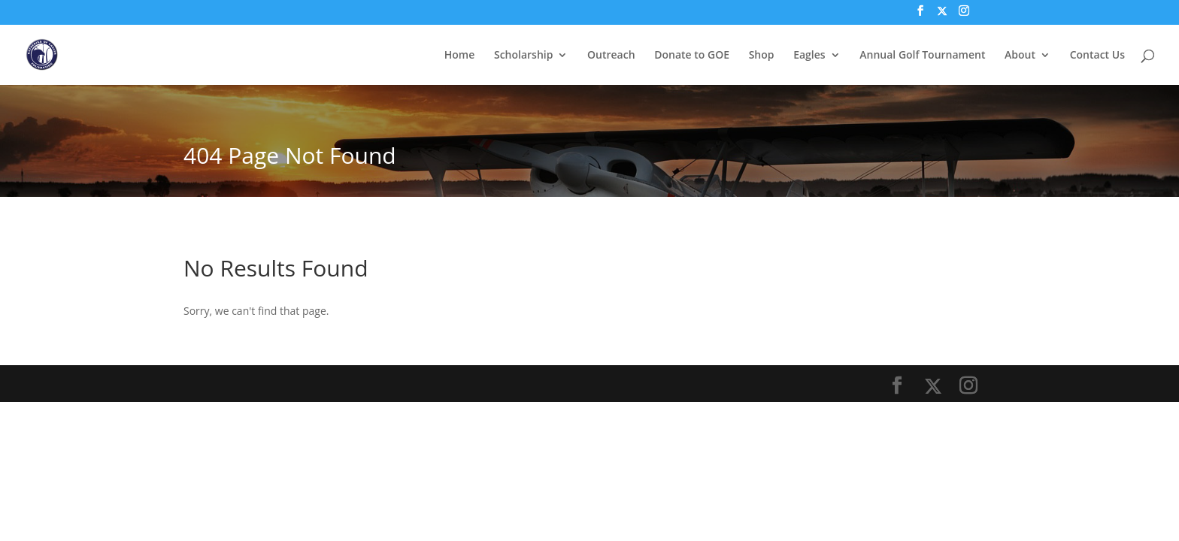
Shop (761, 56)
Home (459, 56)
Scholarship (523, 56)
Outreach (611, 56)
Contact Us (1097, 56)
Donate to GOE (691, 56)
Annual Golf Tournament (922, 56)
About (1020, 56)
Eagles (809, 56)
